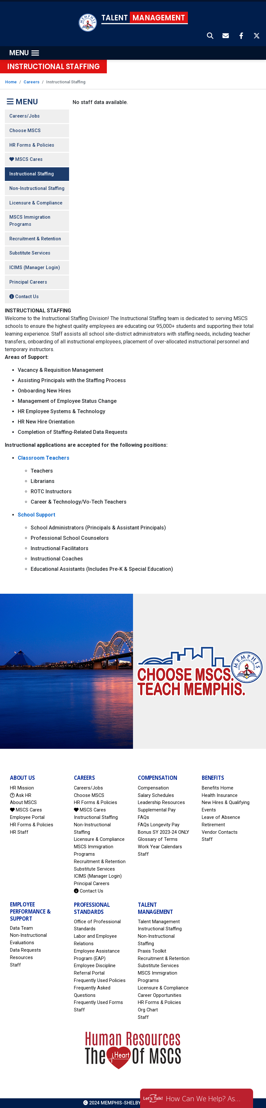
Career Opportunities (159, 995)
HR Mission (22, 788)
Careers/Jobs (24, 116)
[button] (210, 36)
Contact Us (24, 296)
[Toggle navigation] (24, 53)
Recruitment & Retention (35, 239)
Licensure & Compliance (35, 203)
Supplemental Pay (157, 810)
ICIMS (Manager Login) (34, 267)
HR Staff (19, 832)
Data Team (21, 928)
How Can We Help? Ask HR (204, 1098)
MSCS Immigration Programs (29, 220)
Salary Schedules (156, 795)
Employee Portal (27, 817)
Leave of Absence (221, 817)
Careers (31, 81)
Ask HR (20, 795)
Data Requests (25, 950)
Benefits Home (217, 788)
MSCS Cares (26, 159)
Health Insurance (220, 795)
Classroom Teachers (43, 458)
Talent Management (159, 922)
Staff (143, 854)
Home (11, 81)
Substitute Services (29, 253)
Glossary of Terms (158, 839)
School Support (36, 515)
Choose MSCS (25, 130)
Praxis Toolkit (152, 951)
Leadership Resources (161, 802)
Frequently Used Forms (98, 1002)
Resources (21, 957)
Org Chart (148, 1010)
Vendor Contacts (220, 832)
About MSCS (23, 802)
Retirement (213, 825)
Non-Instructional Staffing (37, 188)
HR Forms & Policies (31, 145)
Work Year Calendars (160, 847)
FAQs (143, 817)
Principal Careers (28, 282)
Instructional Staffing (31, 174)
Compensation (153, 788)
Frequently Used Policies (100, 980)
